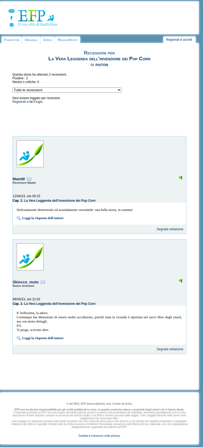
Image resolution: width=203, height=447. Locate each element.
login (39, 102)
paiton (101, 64)
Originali (31, 40)
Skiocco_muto (26, 282)
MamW (19, 179)
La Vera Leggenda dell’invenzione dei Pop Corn (99, 58)
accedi (187, 40)
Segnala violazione (170, 229)
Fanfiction (11, 40)
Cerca (47, 40)
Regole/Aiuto (67, 40)
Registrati (172, 40)
